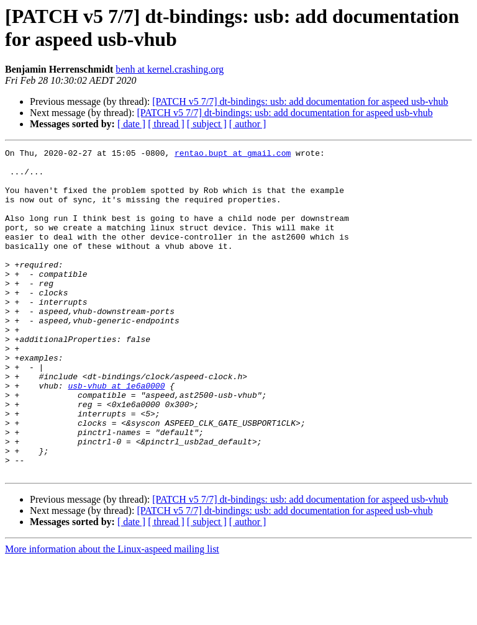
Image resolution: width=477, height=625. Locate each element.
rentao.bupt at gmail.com (233, 154)
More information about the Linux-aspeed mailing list (112, 614)
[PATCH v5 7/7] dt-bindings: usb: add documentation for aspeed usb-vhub (300, 101)
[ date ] (131, 124)
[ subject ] (207, 124)
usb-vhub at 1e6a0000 (116, 433)
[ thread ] (166, 124)
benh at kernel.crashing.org (170, 69)
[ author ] (247, 124)
